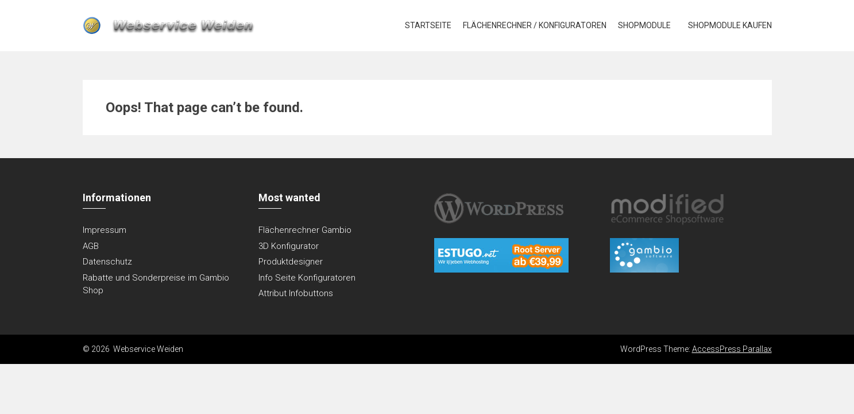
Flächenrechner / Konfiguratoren (534, 25)
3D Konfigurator (288, 246)
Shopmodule (644, 25)
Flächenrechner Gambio (304, 230)
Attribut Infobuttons (295, 293)
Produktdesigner (290, 261)
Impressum (104, 230)
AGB (91, 246)
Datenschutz (107, 261)
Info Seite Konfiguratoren (306, 278)
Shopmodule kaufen (730, 25)
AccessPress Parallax (732, 349)
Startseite (428, 25)
